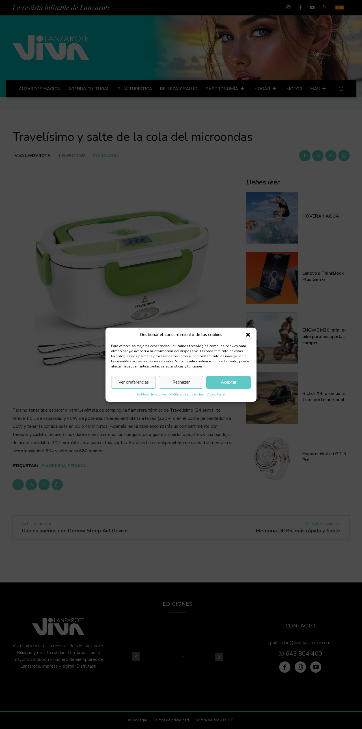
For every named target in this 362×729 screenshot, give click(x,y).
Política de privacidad (187, 394)
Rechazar (181, 382)
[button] (248, 334)
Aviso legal (216, 394)
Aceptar (228, 382)
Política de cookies (152, 394)
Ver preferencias (133, 382)
